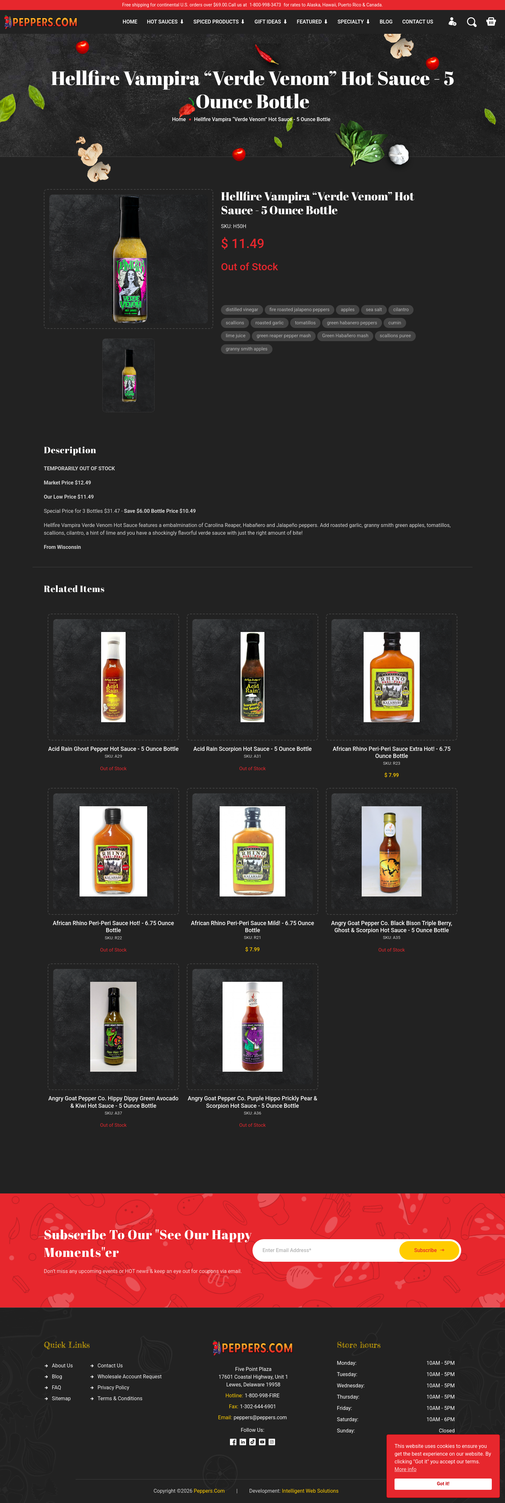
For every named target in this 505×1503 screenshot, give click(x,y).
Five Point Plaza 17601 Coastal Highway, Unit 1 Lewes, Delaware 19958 (253, 1377)
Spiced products (216, 22)
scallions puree (401, 337)
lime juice (236, 337)
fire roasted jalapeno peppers (302, 310)
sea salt (378, 310)
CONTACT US (417, 22)
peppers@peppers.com (260, 1417)
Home (130, 22)
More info (405, 1469)
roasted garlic (270, 324)
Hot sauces (162, 22)
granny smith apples (247, 351)
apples (352, 310)
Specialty (351, 22)
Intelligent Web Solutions (310, 1491)
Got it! (443, 1484)
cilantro (406, 310)
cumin (399, 324)
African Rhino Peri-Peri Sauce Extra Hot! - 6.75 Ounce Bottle (392, 752)
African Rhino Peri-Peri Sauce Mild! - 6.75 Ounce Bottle (252, 927)
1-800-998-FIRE (262, 1396)
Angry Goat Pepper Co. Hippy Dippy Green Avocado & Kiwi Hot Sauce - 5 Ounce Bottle (113, 1102)
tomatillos (308, 324)
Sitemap (61, 1398)
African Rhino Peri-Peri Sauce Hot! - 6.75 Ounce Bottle (113, 927)
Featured (309, 22)
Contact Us (110, 1365)
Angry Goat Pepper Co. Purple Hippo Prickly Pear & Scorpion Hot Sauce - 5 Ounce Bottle (252, 1102)
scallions (235, 324)
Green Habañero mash (349, 337)
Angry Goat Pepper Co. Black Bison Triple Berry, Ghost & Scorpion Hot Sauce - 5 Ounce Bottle (391, 927)
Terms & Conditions (120, 1398)
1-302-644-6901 (258, 1406)
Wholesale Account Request (130, 1376)
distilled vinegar (243, 310)
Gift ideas (267, 22)
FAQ (56, 1387)
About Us (62, 1365)
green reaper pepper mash (285, 337)
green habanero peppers (355, 324)
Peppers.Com (209, 1491)
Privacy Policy (113, 1387)
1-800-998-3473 (265, 4)
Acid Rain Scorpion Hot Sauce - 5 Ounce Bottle (252, 748)
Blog (386, 22)
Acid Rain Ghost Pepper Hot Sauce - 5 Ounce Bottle (113, 752)
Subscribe (425, 1250)
